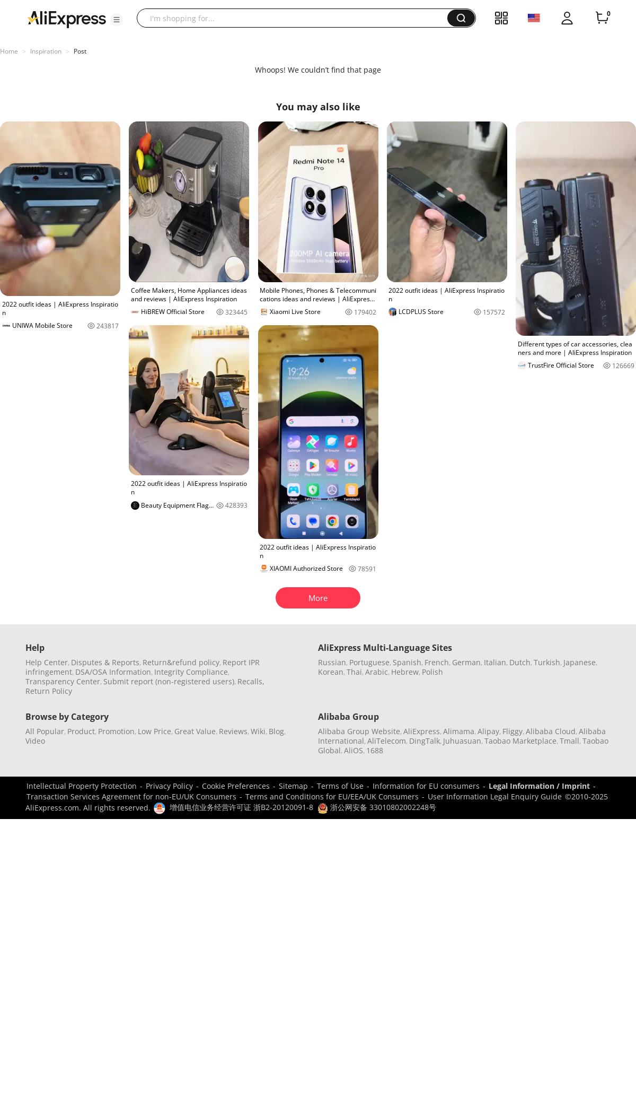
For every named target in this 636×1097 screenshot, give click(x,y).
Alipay (488, 731)
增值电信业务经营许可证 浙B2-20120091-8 (241, 807)
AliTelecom (386, 741)
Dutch (520, 662)
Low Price (154, 731)
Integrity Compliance (191, 672)
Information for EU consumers (426, 786)
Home (9, 51)
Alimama (458, 731)
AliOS (353, 750)
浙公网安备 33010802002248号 (376, 807)
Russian (332, 662)
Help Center (46, 662)
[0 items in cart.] (602, 18)
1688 (374, 750)
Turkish (547, 662)
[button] (116, 19)
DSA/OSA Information (113, 672)
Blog (276, 731)
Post (80, 51)
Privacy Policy (169, 786)
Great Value (195, 731)
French (437, 662)
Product (81, 731)
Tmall (569, 741)
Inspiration (45, 51)
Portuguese (369, 662)
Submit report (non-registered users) (168, 681)
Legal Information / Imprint (539, 786)
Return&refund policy (181, 662)
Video (35, 741)
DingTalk (424, 741)
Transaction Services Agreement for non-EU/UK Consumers (131, 796)
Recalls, (250, 681)
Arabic (376, 672)
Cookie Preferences (236, 786)
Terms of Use (340, 786)
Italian (495, 662)
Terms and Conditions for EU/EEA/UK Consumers (332, 796)
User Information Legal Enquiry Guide (495, 796)
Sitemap (293, 786)
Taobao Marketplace (520, 741)
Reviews (233, 731)
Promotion (116, 731)
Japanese (579, 662)
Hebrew (405, 672)
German (466, 662)
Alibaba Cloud (551, 731)
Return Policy (48, 691)
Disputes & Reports (105, 662)
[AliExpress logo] (66, 18)
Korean (330, 672)
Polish (432, 672)
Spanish (407, 662)
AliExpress (421, 731)
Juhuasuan (462, 741)
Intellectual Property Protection (81, 786)
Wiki (258, 731)
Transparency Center (62, 681)
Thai (354, 672)
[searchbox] (296, 18)
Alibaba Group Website (359, 731)
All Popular (44, 731)
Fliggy (512, 731)
